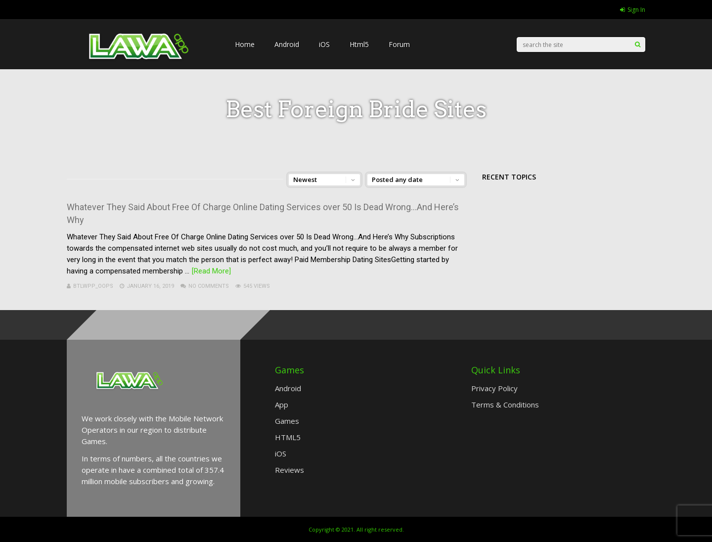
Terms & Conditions (505, 404)
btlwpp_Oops (93, 286)
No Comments (208, 286)
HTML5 (288, 437)
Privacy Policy (494, 388)
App (281, 404)
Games (287, 421)
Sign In (632, 9)
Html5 (359, 44)
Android (286, 44)
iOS (324, 44)
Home (245, 44)
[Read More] (211, 271)
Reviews (289, 470)
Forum (399, 44)
